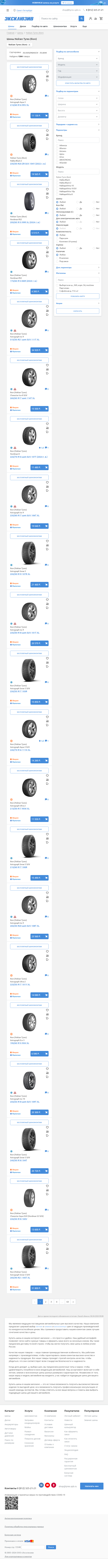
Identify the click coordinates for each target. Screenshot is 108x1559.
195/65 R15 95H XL (19, 1043)
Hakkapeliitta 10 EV (67, 188)
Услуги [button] (73, 26)
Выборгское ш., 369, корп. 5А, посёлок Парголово (76, 286)
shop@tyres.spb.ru (68, 1486)
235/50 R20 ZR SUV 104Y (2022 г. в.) (28, 163)
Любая (62, 235)
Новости (68, 1420)
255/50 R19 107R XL (20, 574)
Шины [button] (11, 26)
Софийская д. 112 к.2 (68, 291)
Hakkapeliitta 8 (66, 194)
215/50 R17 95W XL (20, 808)
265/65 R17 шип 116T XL (22, 398)
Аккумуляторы (11, 1424)
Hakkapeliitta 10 (66, 185)
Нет (97, 202)
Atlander (63, 162)
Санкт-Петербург (24, 10)
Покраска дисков (32, 1438)
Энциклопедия (71, 1450)
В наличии (63, 258)
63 (68, 1301)
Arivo (61, 157)
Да (81, 202)
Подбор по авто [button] (40, 26)
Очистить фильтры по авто (77, 83)
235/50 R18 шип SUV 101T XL (24, 632)
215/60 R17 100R (18, 867)
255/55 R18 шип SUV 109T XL (24, 1101)
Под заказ (63, 261)
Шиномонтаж (60, 26)
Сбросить (77, 311)
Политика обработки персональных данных (24, 1526)
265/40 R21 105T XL (20, 1277)
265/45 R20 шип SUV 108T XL (24, 925)
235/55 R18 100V (18, 1219)
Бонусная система (13, 1534)
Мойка (28, 1427)
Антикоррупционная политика (18, 1518)
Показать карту (78, 296)
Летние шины (90, 1416)
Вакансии (49, 1431)
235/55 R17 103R (18, 691)
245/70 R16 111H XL (20, 749)
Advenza (63, 145)
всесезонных (60, 1326)
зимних (48, 1326)
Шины (8, 1416)
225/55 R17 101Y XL (20, 984)
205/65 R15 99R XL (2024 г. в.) (25, 222)
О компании (50, 1416)
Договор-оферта (52, 1440)
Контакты (49, 1420)
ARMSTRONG (65, 159)
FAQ (66, 1454)
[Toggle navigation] (8, 10)
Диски (7, 1420)
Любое (62, 254)
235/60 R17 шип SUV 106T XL (24, 515)
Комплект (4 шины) (68, 241)
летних (39, 1326)
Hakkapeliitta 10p (67, 191)
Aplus (61, 154)
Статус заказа (70, 1445)
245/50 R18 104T (18, 1160)
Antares (62, 151)
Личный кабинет (72, 1416)
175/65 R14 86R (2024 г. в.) (23, 280)
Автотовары (10, 1428)
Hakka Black (64, 180)
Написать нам (92, 1486)
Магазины (49, 1435)
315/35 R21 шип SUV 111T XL (24, 339)
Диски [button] (23, 26)
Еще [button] (85, 26)
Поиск (51, 1547)
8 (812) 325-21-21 (94, 9)
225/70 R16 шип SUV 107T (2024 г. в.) (28, 456)
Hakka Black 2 (65, 182)
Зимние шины (91, 1420)
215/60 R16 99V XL (19, 105)
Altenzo (62, 148)
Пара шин (63, 238)
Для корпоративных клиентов (18, 1556)
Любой (62, 202)
